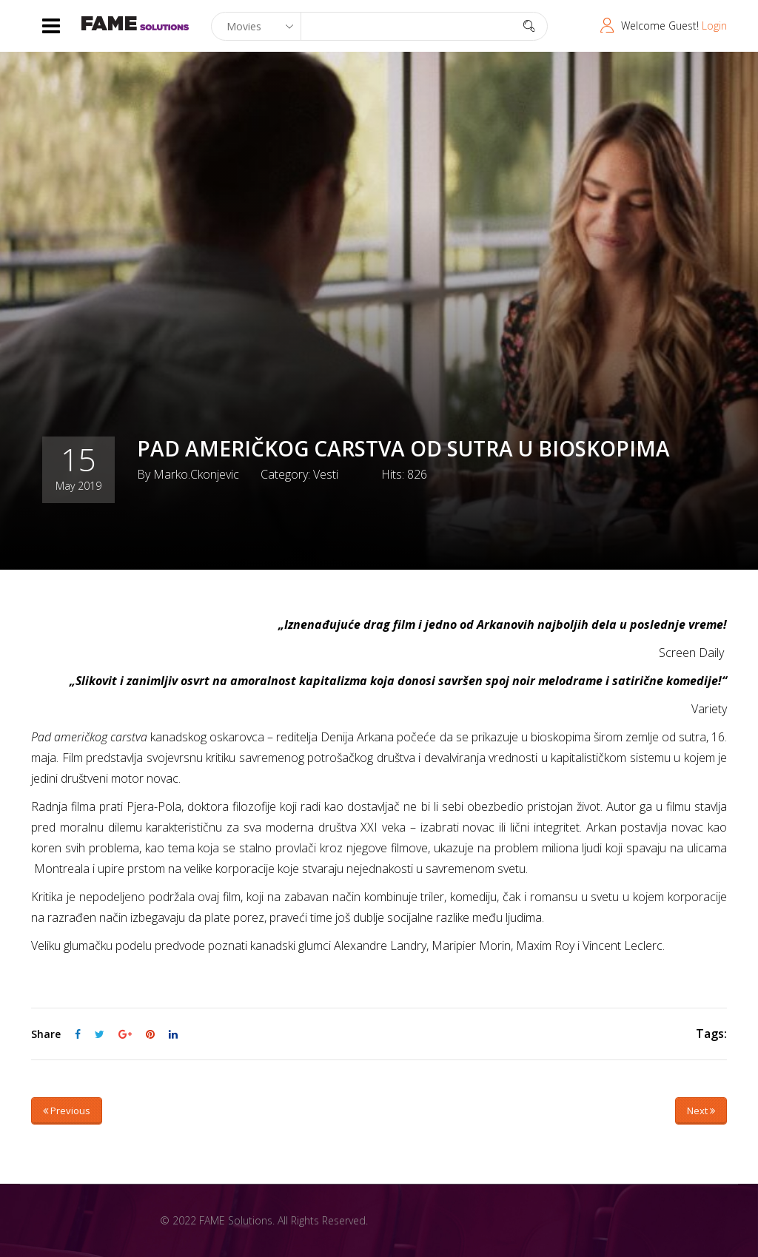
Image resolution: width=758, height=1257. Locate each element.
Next (701, 1110)
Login (714, 25)
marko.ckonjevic (196, 474)
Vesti (325, 474)
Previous (66, 1110)
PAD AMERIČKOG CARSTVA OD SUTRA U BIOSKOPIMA (403, 448)
